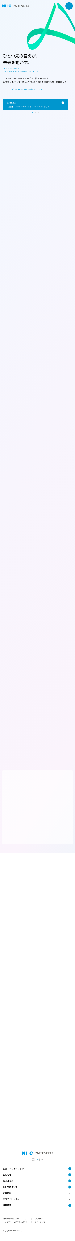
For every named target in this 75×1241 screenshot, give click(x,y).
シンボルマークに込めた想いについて (23, 89)
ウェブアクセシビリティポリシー (16, 1222)
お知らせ (37, 1174)
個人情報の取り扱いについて (14, 1218)
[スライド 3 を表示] (38, 112)
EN (42, 1159)
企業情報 (37, 1193)
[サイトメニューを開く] (69, 6)
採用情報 (37, 1205)
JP (37, 1159)
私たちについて (37, 1187)
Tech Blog (37, 1180)
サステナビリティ (37, 1199)
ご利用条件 (38, 1218)
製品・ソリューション (37, 1168)
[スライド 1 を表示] (32, 112)
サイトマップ (39, 1222)
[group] (35, 104)
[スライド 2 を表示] (35, 112)
